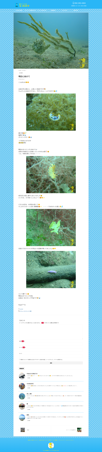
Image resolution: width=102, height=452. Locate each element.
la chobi (21, 309)
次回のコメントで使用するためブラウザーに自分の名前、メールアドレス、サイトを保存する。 (41, 359)
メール (22, 347)
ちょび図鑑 (55, 439)
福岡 (30, 310)
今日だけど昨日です (32, 373)
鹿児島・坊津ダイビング (32, 439)
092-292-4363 (79, 3)
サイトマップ (61, 439)
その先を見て (30, 383)
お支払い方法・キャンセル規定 (45, 439)
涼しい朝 (29, 393)
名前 (22, 340)
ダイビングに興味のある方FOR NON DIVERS (30, 11)
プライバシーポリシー (70, 439)
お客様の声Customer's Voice (53, 11)
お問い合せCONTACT (76, 11)
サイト (20, 353)
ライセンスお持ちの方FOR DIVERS (41, 11)
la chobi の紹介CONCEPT (19, 11)
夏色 (28, 414)
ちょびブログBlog (64, 11)
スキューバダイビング (24, 310)
